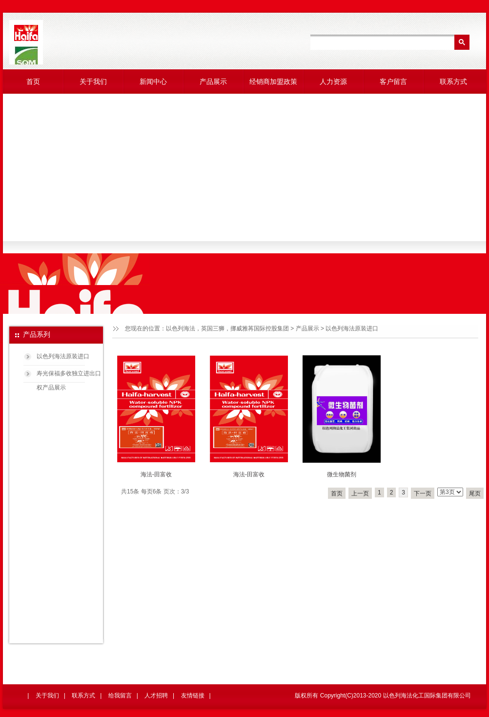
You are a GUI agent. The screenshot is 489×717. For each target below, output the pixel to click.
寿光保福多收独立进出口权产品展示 (69, 377)
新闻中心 (153, 81)
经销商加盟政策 (273, 81)
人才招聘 (156, 695)
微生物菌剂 (341, 474)
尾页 (475, 493)
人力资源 (333, 81)
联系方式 (453, 81)
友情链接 (192, 695)
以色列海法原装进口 (63, 356)
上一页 (360, 493)
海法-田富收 (156, 474)
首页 (33, 81)
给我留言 (120, 695)
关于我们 (93, 81)
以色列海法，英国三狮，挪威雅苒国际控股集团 (227, 328)
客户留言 (393, 81)
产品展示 (213, 81)
